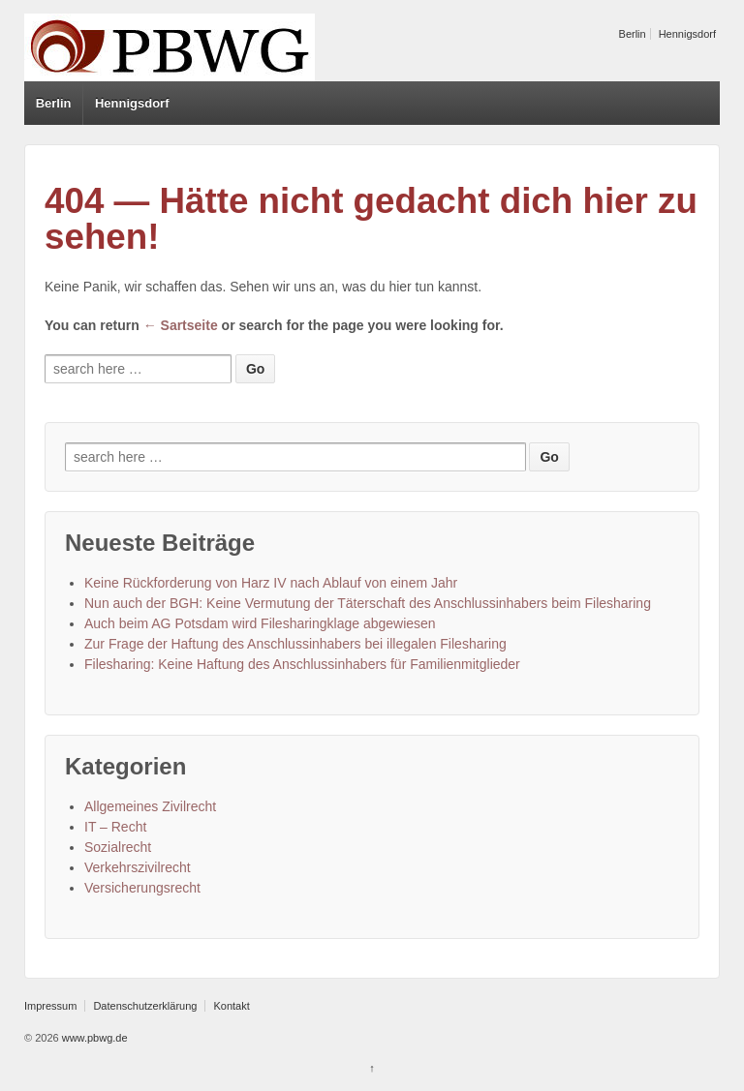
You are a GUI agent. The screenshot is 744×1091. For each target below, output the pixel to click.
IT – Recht (115, 826)
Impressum (50, 1006)
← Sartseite (180, 325)
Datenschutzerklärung (145, 1006)
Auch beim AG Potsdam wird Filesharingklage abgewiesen (260, 623)
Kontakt (231, 1006)
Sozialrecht (117, 847)
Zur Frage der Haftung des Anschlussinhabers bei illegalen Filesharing (295, 644)
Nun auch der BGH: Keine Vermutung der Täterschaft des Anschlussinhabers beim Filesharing (367, 603)
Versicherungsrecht (142, 887)
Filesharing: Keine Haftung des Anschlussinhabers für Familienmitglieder (302, 664)
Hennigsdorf (687, 34)
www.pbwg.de (93, 1038)
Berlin (632, 34)
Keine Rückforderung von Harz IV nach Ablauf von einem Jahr (270, 583)
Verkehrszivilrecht (137, 867)
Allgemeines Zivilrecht (150, 806)
